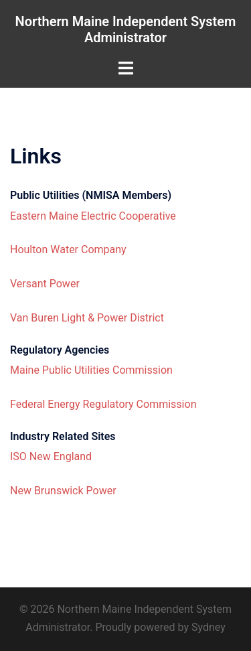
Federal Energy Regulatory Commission (103, 404)
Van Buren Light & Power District (87, 317)
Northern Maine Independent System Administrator (125, 29)
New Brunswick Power (63, 490)
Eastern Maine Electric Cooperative (93, 216)
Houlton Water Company (68, 249)
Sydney (208, 627)
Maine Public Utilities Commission (91, 370)
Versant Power (45, 283)
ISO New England (51, 456)
